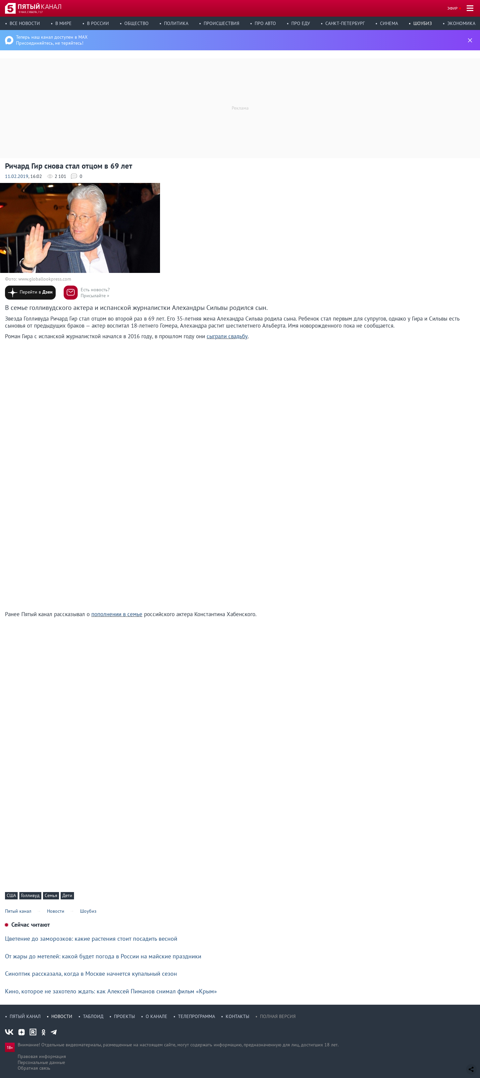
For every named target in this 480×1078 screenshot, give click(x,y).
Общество (136, 23)
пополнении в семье (116, 614)
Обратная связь (34, 1068)
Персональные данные (41, 1062)
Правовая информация (42, 1056)
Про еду (300, 23)
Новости (61, 1016)
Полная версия (278, 1016)
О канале (156, 1016)
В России (98, 23)
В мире (63, 23)
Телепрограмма (196, 1016)
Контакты (237, 1016)
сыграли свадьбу (227, 336)
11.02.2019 (16, 176)
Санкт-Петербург (345, 23)
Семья (51, 895)
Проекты (124, 1016)
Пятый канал (25, 1016)
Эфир (452, 8)
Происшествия (221, 23)
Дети (67, 895)
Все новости (25, 23)
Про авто (265, 23)
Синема (389, 23)
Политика (176, 23)
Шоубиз (422, 23)
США (11, 895)
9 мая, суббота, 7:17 (31, 12)
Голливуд (30, 895)
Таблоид (93, 1016)
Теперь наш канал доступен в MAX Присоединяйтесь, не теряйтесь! (52, 40)
